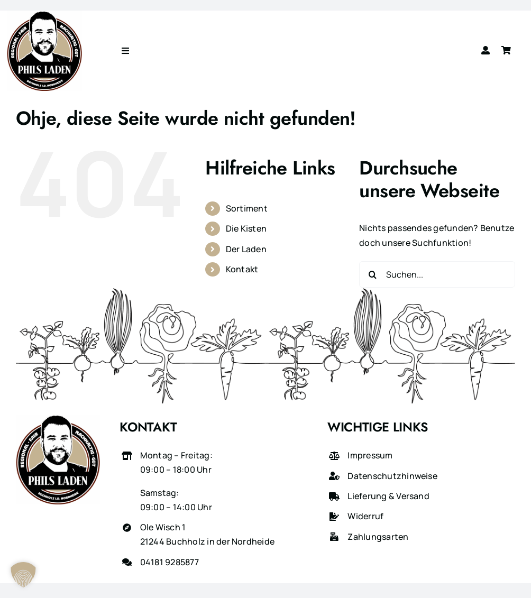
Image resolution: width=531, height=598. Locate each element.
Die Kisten (246, 228)
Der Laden (246, 249)
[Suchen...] (437, 274)
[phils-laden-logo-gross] (44, 15)
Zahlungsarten (377, 536)
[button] (23, 574)
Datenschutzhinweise (392, 476)
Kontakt (242, 269)
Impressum (369, 455)
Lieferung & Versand (388, 496)
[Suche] (372, 274)
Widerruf (365, 516)
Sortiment (247, 208)
